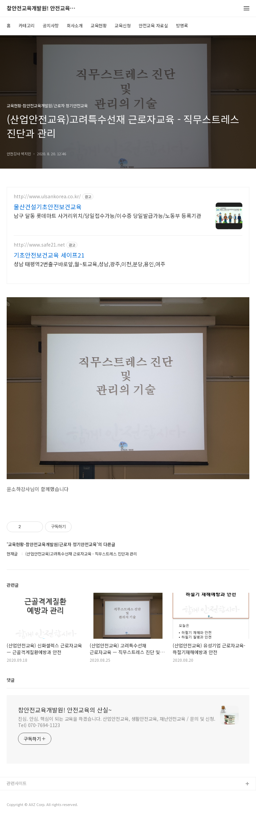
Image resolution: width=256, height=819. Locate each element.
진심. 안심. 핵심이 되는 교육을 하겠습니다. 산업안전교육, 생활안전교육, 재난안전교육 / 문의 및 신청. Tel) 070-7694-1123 (116, 721)
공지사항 (51, 25)
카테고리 (27, 25)
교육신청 (123, 25)
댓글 (11, 680)
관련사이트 (17, 783)
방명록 (182, 25)
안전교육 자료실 (153, 25)
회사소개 (75, 25)
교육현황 (99, 25)
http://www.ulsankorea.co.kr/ (47, 196)
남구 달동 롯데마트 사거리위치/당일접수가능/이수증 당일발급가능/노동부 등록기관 (107, 215)
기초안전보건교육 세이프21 (49, 255)
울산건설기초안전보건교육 (48, 207)
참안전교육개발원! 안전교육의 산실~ (43, 8)
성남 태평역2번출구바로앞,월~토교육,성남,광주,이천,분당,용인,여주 (89, 264)
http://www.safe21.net (39, 245)
